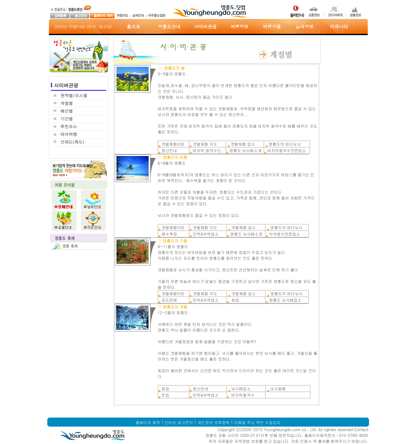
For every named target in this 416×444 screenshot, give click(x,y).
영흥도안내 (169, 26)
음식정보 (305, 26)
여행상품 (272, 26)
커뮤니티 (339, 26)
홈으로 (133, 26)
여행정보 (240, 26)
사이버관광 (205, 26)
